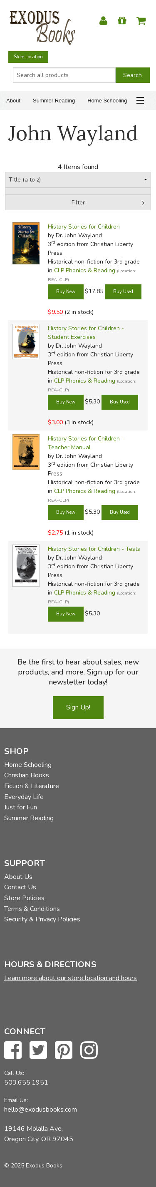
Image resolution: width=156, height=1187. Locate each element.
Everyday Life (24, 796)
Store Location (28, 57)
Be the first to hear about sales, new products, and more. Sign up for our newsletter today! (78, 672)
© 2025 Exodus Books (33, 1166)
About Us (18, 876)
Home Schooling (107, 100)
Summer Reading (54, 100)
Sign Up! (78, 707)
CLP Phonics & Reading (84, 270)
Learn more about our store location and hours (70, 978)
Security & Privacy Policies (42, 919)
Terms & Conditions (32, 908)
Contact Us (20, 887)
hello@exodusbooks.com (40, 1109)
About (13, 100)
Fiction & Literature (31, 786)
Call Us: (14, 1073)
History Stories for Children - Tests (94, 549)
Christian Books (26, 775)
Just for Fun (20, 807)
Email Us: (16, 1100)
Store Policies (24, 898)
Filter (78, 203)
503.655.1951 (26, 1082)
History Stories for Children (84, 227)
